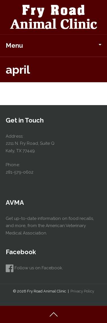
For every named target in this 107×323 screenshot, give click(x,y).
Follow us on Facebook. (34, 267)
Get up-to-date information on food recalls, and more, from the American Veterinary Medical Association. (50, 226)
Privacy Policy (82, 291)
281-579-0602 (19, 172)
